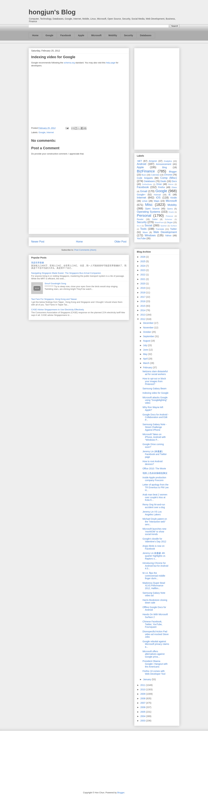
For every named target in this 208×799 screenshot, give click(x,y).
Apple (81, 35)
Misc (149, 205)
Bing (164, 167)
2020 (143, 283)
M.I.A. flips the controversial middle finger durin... (154, 576)
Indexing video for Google (156, 393)
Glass (174, 187)
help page (110, 62)
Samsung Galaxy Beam (154, 388)
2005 (143, 712)
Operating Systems (148, 211)
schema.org (69, 62)
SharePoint (159, 222)
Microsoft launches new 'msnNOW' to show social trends (154, 532)
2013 (143, 314)
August (147, 340)
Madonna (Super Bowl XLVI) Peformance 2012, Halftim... (154, 586)
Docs (174, 181)
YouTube (141, 238)
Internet (50, 132)
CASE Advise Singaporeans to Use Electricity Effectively (57, 309)
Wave (145, 232)
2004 (143, 716)
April (145, 358)
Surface (173, 226)
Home (35, 35)
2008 (143, 698)
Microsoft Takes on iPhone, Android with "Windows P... (154, 437)
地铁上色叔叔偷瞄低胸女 (155, 473)
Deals (163, 181)
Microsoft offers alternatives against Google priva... (154, 654)
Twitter (173, 229)
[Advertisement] (157, 98)
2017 (143, 297)
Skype (170, 222)
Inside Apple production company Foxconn (154, 479)
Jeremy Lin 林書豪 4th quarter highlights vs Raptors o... (154, 556)
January (147, 679)
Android (141, 164)
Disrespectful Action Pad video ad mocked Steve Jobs (156, 634)
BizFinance (146, 171)
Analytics (168, 161)
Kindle (173, 197)
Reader (140, 219)
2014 (143, 310)
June (146, 349)
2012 (143, 319)
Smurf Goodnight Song (55, 283)
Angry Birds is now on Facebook (153, 547)
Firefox (161, 187)
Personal (144, 215)
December (148, 323)
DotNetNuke (147, 184)
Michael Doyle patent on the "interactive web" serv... (155, 522)
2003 (143, 720)
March (146, 363)
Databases (145, 35)
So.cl (139, 226)
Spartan (163, 226)
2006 (143, 707)
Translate (160, 229)
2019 (143, 288)
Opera (170, 209)
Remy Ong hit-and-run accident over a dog (154, 506)
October (147, 332)
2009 (143, 694)
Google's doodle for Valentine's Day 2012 (154, 540)
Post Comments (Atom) (85, 250)
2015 (143, 306)
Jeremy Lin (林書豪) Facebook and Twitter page (155, 454)
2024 (143, 265)
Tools (143, 228)
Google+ (141, 194)
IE (170, 194)
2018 (143, 292)
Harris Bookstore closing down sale (155, 601)
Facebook (65, 35)
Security (128, 35)
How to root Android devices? (152, 462)
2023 (143, 270)
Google (49, 35)
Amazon (153, 161)
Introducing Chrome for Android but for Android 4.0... (155, 566)
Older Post (120, 241)
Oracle (171, 212)
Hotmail (157, 195)
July (145, 345)
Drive (159, 184)
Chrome (168, 174)
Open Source (152, 208)
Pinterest (169, 216)
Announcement (163, 164)
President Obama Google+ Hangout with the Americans (155, 664)
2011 (143, 685)
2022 (143, 274)
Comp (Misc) (168, 177)
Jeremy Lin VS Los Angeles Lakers (152, 513)
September (149, 336)
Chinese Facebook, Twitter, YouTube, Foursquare (152, 624)
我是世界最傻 (37, 262)
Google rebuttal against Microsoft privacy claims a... (156, 644)
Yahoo (168, 235)
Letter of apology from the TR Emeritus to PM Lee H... (156, 487)
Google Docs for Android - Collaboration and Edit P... (156, 417)
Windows (150, 235)
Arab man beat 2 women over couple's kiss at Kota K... (155, 497)
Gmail (143, 191)
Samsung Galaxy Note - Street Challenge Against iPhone (155, 427)
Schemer (168, 219)
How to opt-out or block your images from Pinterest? (154, 381)
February (148, 367)
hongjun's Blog (52, 12)
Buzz (144, 175)
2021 (143, 279)
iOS (158, 197)
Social (148, 225)
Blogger (173, 171)
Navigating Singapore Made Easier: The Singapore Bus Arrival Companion (66, 273)
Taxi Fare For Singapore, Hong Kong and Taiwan (54, 299)
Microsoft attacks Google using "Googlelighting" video (155, 400)
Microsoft (96, 35)
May (145, 354)
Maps (156, 201)
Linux (144, 201)
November (148, 327)
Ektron (170, 184)
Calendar (155, 175)
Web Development (165, 232)
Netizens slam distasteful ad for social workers (155, 372)
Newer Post (37, 241)
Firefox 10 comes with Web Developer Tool (154, 672)
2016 (143, 301)
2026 (143, 257)
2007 (143, 703)
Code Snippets (145, 178)
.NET (139, 161)
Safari (154, 219)
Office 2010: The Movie (154, 468)
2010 (143, 689)
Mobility (112, 35)
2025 (143, 261)
